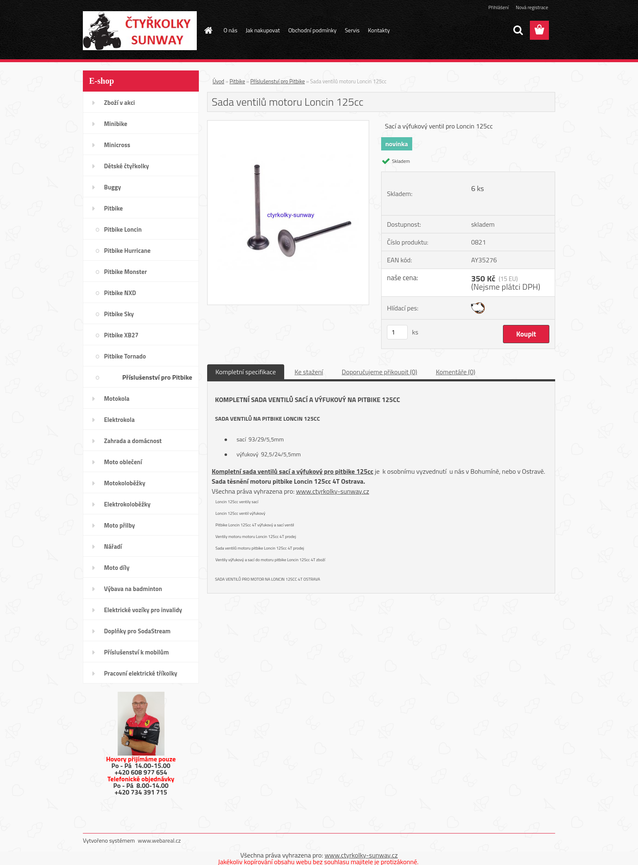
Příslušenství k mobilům (136, 652)
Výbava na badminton (133, 589)
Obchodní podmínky (312, 30)
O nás (230, 30)
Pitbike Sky (119, 314)
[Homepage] (208, 30)
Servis (352, 30)
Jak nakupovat (263, 30)
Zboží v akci (119, 102)
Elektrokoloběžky (127, 504)
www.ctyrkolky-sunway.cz (332, 491)
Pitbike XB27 (121, 335)
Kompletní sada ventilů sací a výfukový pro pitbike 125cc (292, 471)
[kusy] (397, 332)
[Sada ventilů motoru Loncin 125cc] (288, 124)
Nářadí (113, 546)
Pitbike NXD (120, 293)
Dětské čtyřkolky (126, 166)
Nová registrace (532, 7)
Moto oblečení (123, 462)
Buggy (112, 187)
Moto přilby (119, 525)
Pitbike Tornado (125, 356)
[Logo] (140, 30)
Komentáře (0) (455, 372)
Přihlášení (498, 7)
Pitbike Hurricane (127, 250)
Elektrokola (119, 419)
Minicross (117, 145)
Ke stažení (309, 372)
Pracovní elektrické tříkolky (140, 673)
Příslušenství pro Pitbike (157, 377)
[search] (517, 30)
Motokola (117, 398)
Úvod (218, 81)
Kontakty (379, 30)
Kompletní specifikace (245, 372)
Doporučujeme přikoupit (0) (379, 372)
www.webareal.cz (159, 840)
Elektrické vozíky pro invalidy (143, 610)
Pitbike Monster (125, 271)
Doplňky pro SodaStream (137, 631)
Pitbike (113, 208)
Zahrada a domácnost (133, 441)
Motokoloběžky (124, 483)
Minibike (115, 123)
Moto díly (116, 567)
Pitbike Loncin (123, 229)
